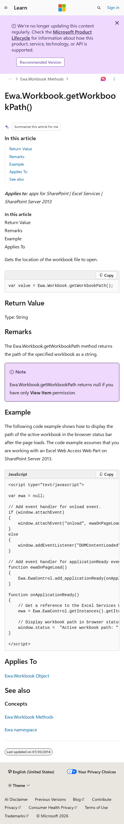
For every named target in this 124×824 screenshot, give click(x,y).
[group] (62, 565)
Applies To (18, 171)
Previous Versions (50, 799)
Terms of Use (96, 807)
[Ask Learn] (103, 79)
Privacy (11, 807)
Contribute (101, 799)
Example (16, 164)
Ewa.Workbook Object (27, 676)
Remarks (16, 156)
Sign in (113, 7)
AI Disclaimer (16, 799)
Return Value (20, 148)
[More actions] (114, 79)
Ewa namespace (21, 729)
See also (16, 179)
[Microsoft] (62, 8)
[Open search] (99, 8)
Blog (77, 799)
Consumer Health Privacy (51, 807)
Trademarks (15, 815)
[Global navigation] (6, 8)
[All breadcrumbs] (10, 79)
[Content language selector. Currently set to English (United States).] (31, 772)
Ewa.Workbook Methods (42, 79)
